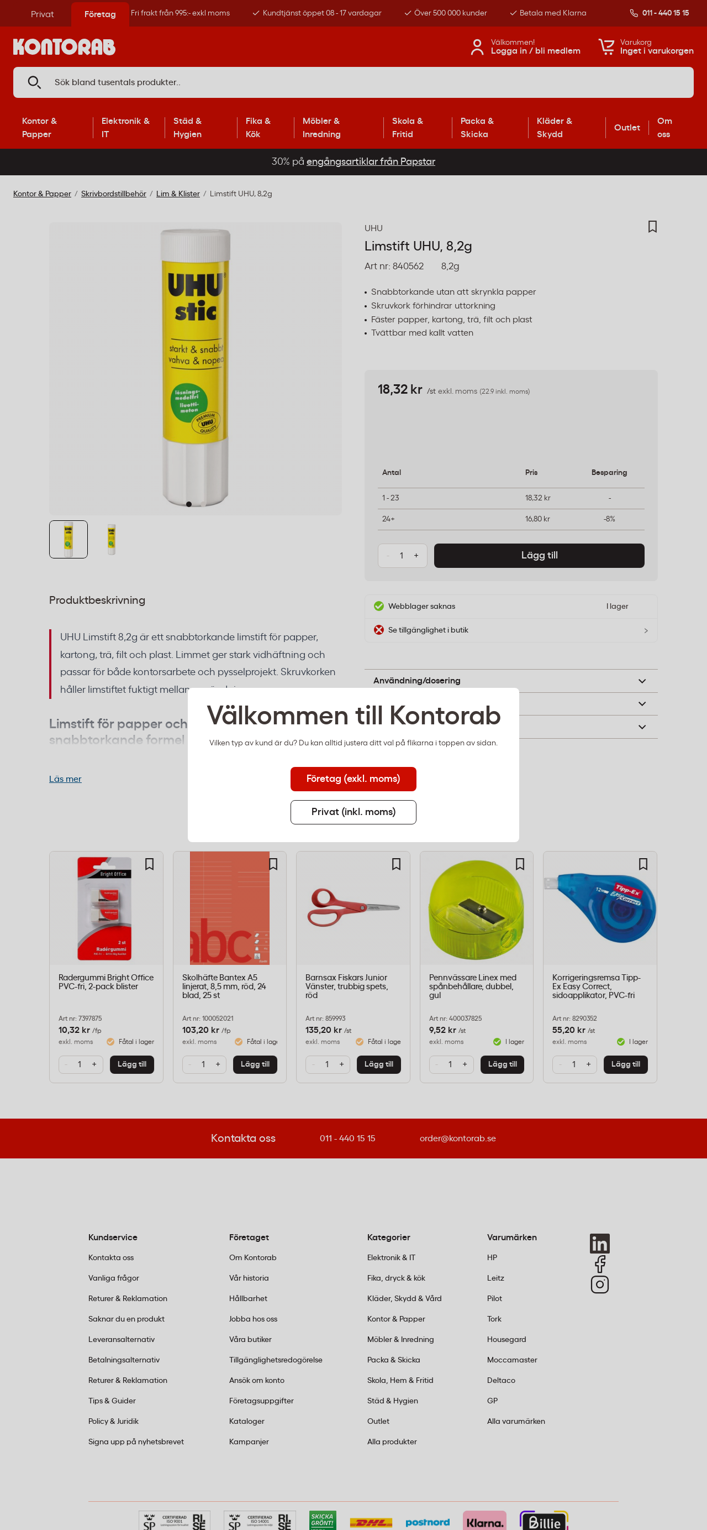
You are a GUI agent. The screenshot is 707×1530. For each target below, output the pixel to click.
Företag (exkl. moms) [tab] (353, 779)
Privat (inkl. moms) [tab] (354, 812)
